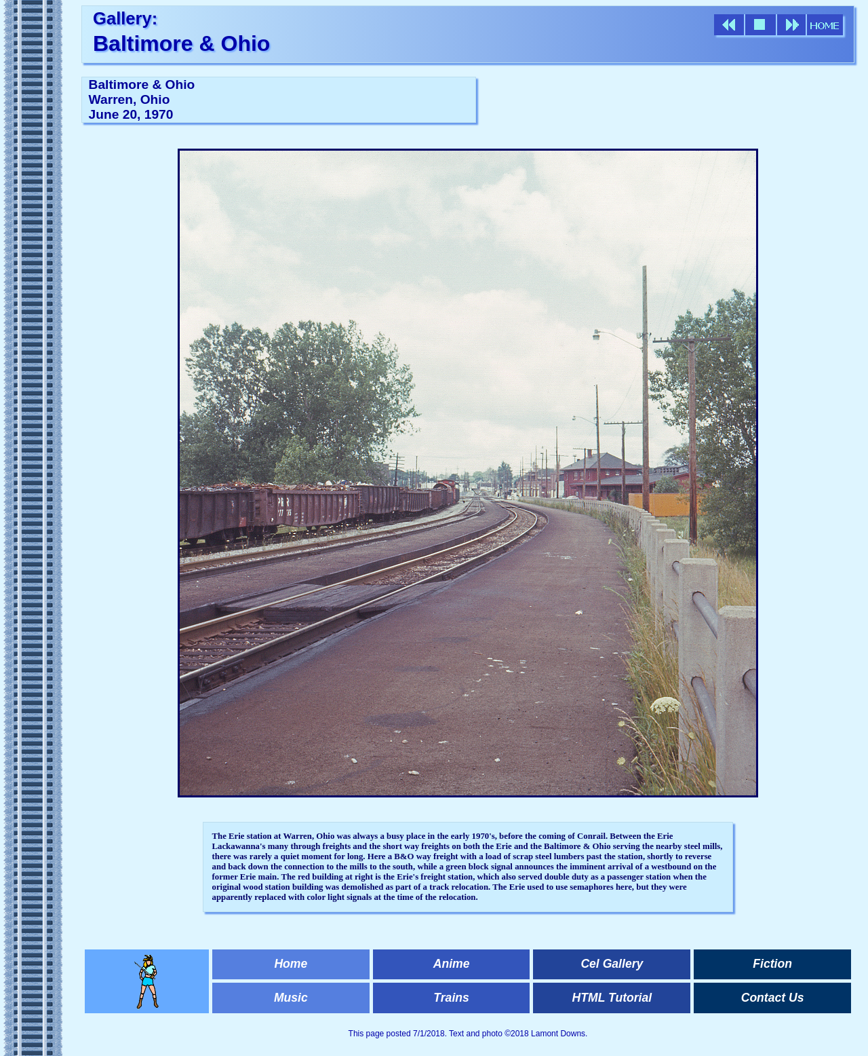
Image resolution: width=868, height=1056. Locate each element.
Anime (451, 963)
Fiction (772, 963)
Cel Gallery (611, 963)
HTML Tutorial (612, 997)
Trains (451, 997)
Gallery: (125, 18)
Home (290, 963)
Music (291, 997)
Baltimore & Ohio (181, 43)
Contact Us (772, 997)
